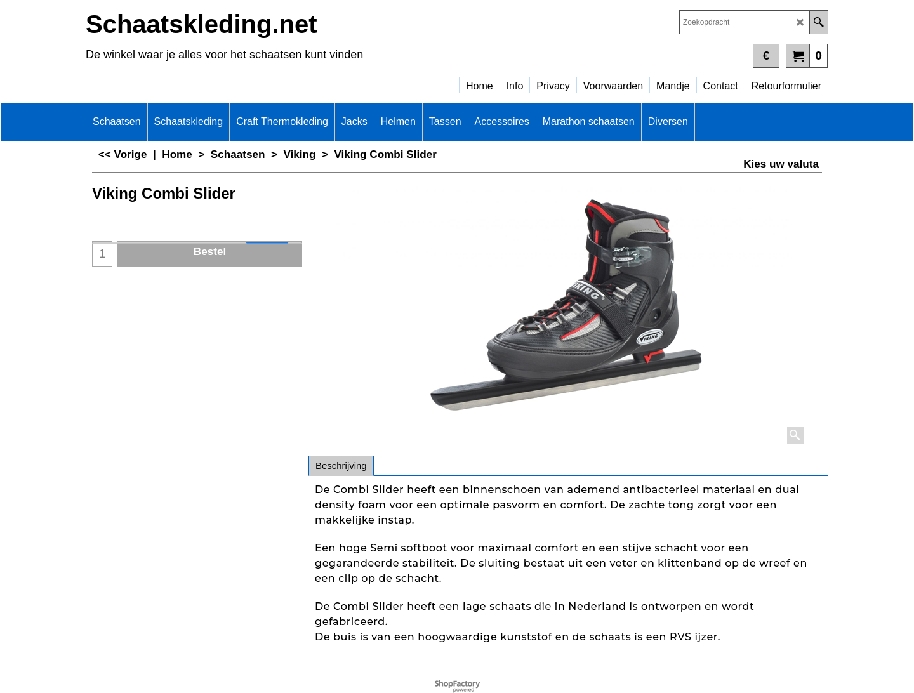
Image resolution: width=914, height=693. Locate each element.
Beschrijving (341, 465)
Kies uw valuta (781, 164)
